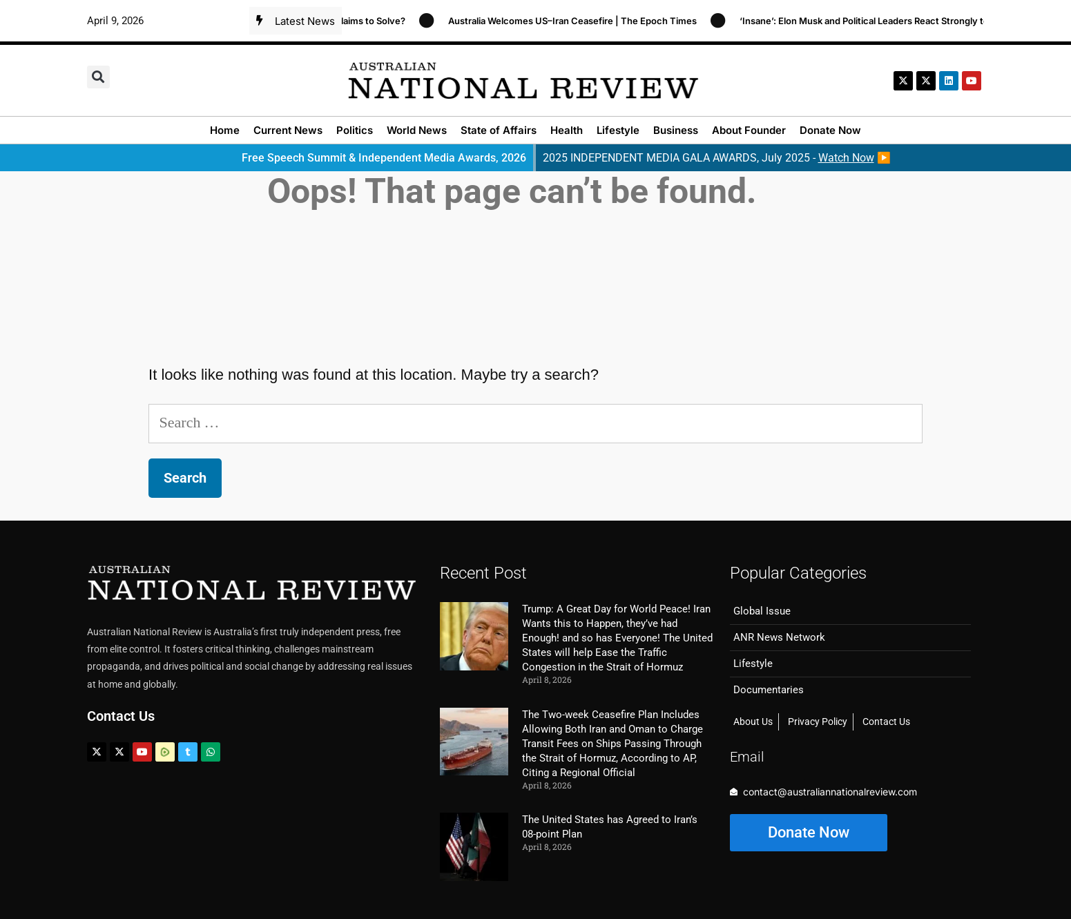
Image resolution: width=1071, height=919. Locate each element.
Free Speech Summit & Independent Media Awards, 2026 (384, 157)
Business (675, 130)
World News (417, 130)
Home (225, 130)
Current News (287, 130)
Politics (354, 130)
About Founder (749, 130)
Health (566, 130)
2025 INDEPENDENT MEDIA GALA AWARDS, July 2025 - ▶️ (717, 157)
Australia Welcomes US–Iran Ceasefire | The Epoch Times (577, 20)
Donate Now (830, 130)
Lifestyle (618, 130)
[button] (98, 77)
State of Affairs (499, 130)
